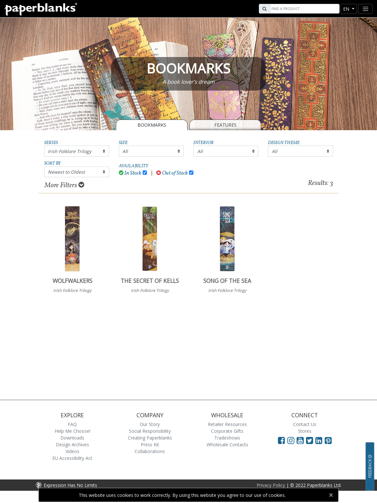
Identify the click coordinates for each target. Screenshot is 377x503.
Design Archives (72, 444)
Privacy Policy (271, 485)
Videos (72, 451)
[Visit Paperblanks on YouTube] (301, 440)
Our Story (150, 424)
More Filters (64, 185)
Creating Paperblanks (150, 438)
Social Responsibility (150, 431)
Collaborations (150, 451)
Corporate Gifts (227, 431)
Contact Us (304, 424)
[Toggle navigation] (365, 9)
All (125, 151)
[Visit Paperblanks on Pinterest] (328, 440)
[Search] (304, 9)
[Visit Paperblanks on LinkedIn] (320, 440)
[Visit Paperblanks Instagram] (290, 440)
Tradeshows (227, 438)
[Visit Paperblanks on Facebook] (281, 440)
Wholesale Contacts (227, 444)
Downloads (72, 438)
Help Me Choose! (72, 431)
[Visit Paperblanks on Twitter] (310, 440)
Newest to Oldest (66, 172)
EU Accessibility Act (72, 458)
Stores (304, 431)
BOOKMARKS (152, 125)
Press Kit (150, 444)
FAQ (72, 424)
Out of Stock (172, 173)
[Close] (330, 495)
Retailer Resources (227, 424)
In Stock (130, 173)
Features (225, 125)
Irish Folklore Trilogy (69, 151)
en (347, 9)
